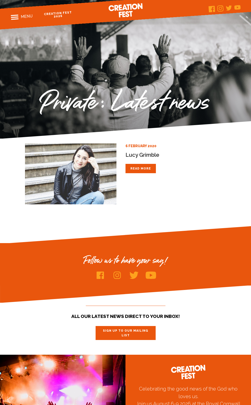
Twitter (229, 8)
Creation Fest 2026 (58, 14)
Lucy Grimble (142, 155)
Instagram (220, 8)
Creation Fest (125, 10)
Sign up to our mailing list (125, 333)
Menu (27, 16)
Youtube (237, 7)
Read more (140, 168)
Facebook (211, 9)
